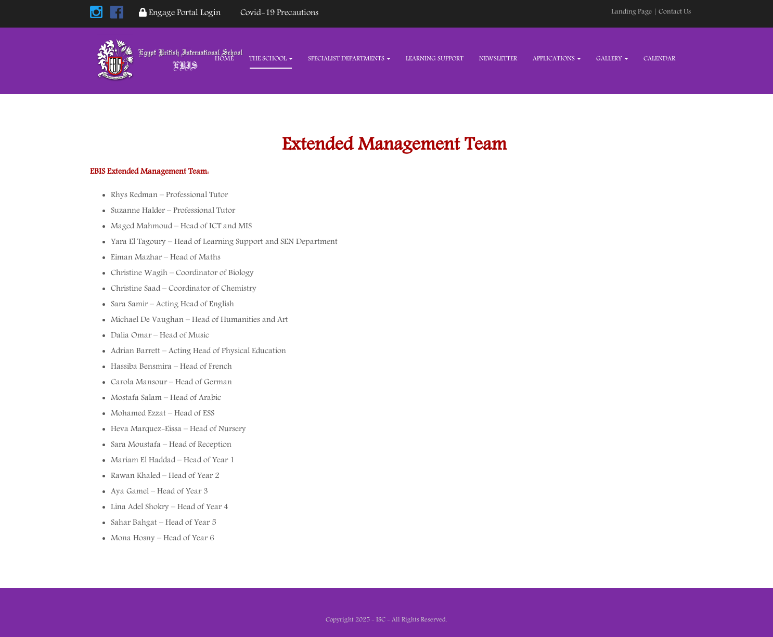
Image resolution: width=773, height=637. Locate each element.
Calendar (659, 59)
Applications (557, 59)
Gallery (612, 59)
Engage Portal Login (180, 13)
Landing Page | (635, 12)
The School (270, 59)
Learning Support (434, 59)
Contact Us (675, 12)
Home (224, 59)
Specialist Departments (349, 59)
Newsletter (498, 59)
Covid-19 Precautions (277, 13)
